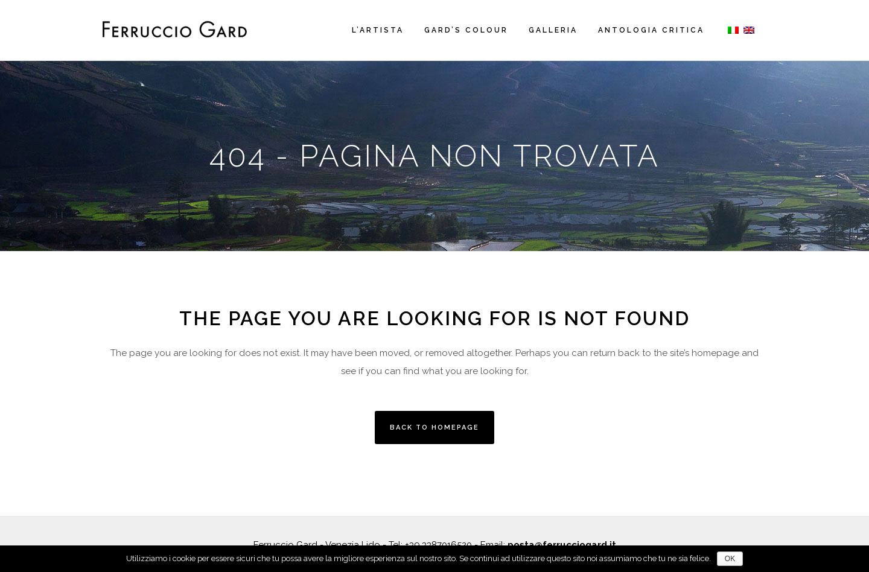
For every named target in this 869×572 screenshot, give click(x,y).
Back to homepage (434, 427)
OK (730, 559)
